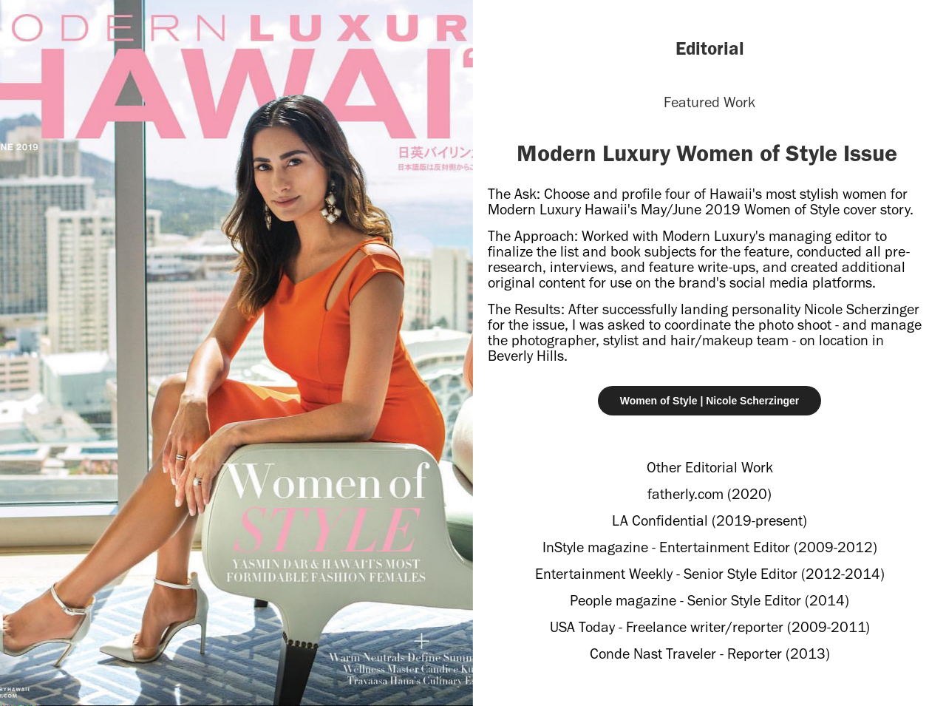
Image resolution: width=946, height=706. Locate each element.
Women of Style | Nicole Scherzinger (710, 401)
